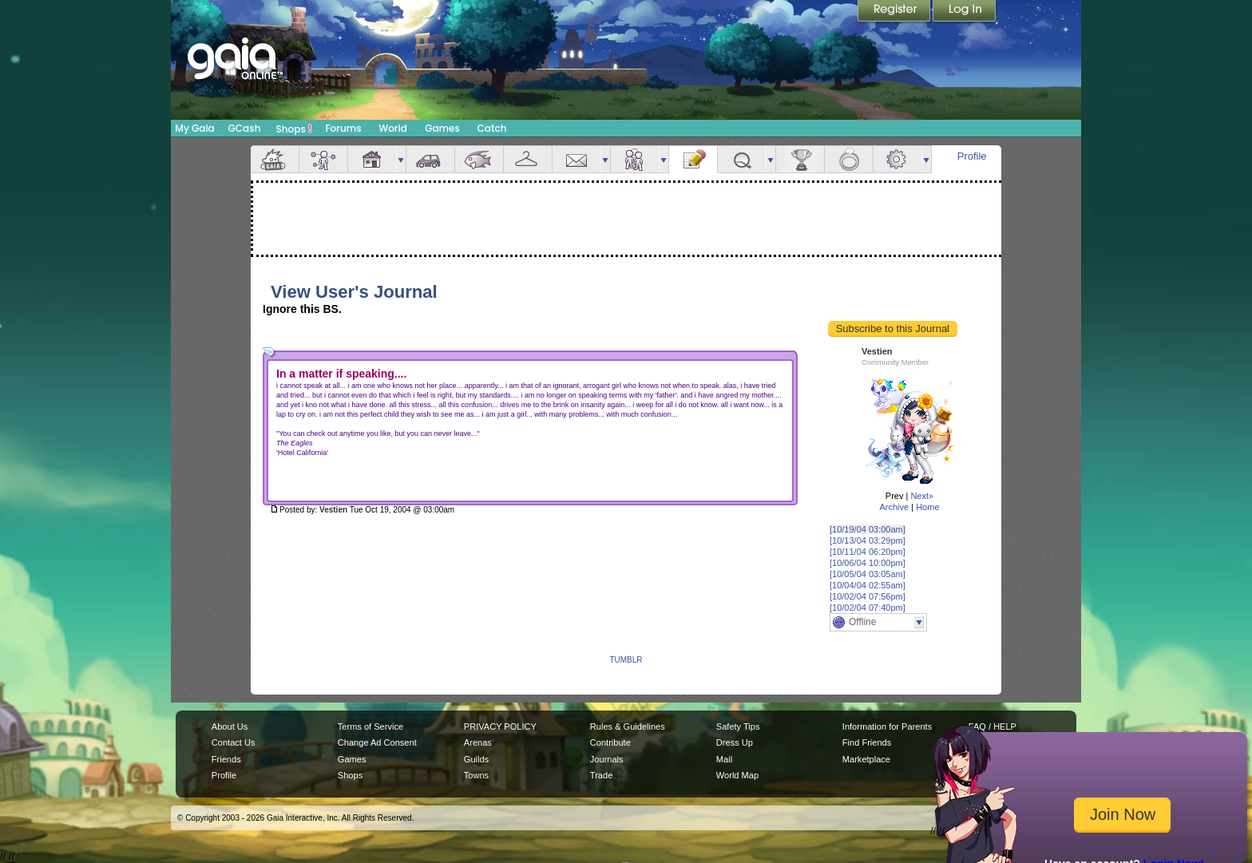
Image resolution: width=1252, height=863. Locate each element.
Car (430, 159)
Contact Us (234, 742)
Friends (635, 159)
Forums (343, 128)
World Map (737, 775)
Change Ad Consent (377, 742)
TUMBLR (625, 659)
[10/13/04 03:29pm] (867, 540)
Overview (275, 159)
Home (927, 507)
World (392, 128)
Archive (894, 507)
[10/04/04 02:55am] (867, 585)
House (372, 159)
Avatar (323, 159)
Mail (576, 159)
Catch (492, 128)
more (401, 159)
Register (895, 12)
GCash (244, 128)
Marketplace (866, 759)
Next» (921, 496)
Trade (601, 775)
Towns (476, 775)
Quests (742, 159)
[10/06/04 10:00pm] (867, 563)
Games (442, 128)
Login (964, 12)
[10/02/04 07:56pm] (867, 596)
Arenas (478, 742)
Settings (897, 159)
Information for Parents (887, 726)
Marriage (849, 159)
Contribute (610, 742)
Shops (294, 129)
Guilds (476, 759)
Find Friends (866, 742)
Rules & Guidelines (627, 726)
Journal (693, 159)
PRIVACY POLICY (500, 726)
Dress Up (734, 742)
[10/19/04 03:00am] (867, 529)
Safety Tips (738, 726)
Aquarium (479, 159)
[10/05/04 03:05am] (867, 574)
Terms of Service (370, 726)
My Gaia (194, 128)
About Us (230, 726)
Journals (607, 759)
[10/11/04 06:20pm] (867, 551)
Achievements (800, 159)
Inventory (528, 159)
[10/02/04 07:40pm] (867, 607)
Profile (972, 156)
